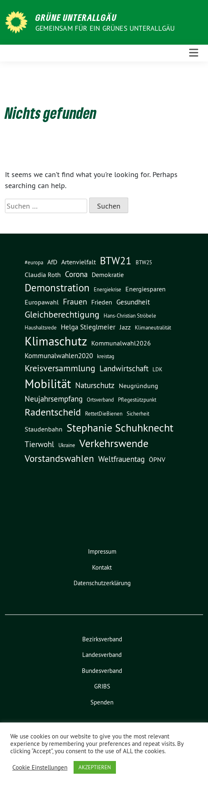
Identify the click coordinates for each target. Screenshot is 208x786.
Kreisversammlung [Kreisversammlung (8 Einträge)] (60, 368)
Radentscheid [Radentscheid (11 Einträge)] (53, 412)
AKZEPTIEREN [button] (95, 767)
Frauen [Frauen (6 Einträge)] (75, 301)
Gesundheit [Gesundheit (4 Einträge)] (133, 302)
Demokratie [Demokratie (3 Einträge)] (108, 275)
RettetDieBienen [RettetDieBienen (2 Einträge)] (103, 413)
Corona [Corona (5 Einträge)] (76, 274)
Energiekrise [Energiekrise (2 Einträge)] (107, 289)
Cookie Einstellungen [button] (39, 767)
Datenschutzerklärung (102, 583)
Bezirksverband (102, 639)
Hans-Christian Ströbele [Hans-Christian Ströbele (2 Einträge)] (130, 315)
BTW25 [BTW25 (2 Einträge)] (144, 262)
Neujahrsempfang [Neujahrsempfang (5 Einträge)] (54, 399)
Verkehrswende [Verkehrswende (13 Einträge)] (113, 443)
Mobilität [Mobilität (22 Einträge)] (48, 383)
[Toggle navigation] (193, 53)
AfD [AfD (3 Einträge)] (52, 262)
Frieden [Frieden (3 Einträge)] (101, 302)
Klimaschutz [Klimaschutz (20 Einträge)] (56, 341)
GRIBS (102, 686)
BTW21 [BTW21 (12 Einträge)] (116, 260)
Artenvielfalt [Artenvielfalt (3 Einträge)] (78, 262)
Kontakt (102, 567)
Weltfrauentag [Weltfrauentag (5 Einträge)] (121, 459)
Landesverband (102, 655)
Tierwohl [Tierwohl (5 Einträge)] (39, 444)
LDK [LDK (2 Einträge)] (157, 369)
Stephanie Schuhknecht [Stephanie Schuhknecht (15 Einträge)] (120, 427)
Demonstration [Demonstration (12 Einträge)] (57, 287)
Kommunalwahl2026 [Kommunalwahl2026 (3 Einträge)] (121, 343)
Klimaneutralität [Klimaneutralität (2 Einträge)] (153, 327)
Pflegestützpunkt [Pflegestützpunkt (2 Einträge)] (137, 399)
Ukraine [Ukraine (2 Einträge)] (66, 445)
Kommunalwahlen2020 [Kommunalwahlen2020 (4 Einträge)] (59, 355)
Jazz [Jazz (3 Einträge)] (125, 327)
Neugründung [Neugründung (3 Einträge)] (138, 386)
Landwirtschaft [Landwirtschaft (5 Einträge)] (123, 368)
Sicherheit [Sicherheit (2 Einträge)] (138, 413)
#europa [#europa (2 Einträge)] (34, 262)
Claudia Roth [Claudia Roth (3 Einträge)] (43, 275)
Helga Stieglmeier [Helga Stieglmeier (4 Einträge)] (88, 327)
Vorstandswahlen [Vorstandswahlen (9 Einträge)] (59, 458)
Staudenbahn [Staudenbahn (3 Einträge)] (43, 429)
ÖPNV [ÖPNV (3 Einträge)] (157, 459)
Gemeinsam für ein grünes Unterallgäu (105, 28)
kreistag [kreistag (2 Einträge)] (105, 356)
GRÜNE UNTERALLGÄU (76, 17)
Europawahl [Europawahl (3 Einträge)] (42, 302)
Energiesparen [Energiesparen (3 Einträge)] (145, 289)
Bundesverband (102, 671)
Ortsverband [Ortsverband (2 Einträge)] (100, 399)
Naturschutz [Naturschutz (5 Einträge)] (95, 385)
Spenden (101, 702)
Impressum (102, 551)
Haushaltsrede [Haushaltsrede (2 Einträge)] (41, 327)
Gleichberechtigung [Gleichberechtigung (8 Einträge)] (62, 314)
